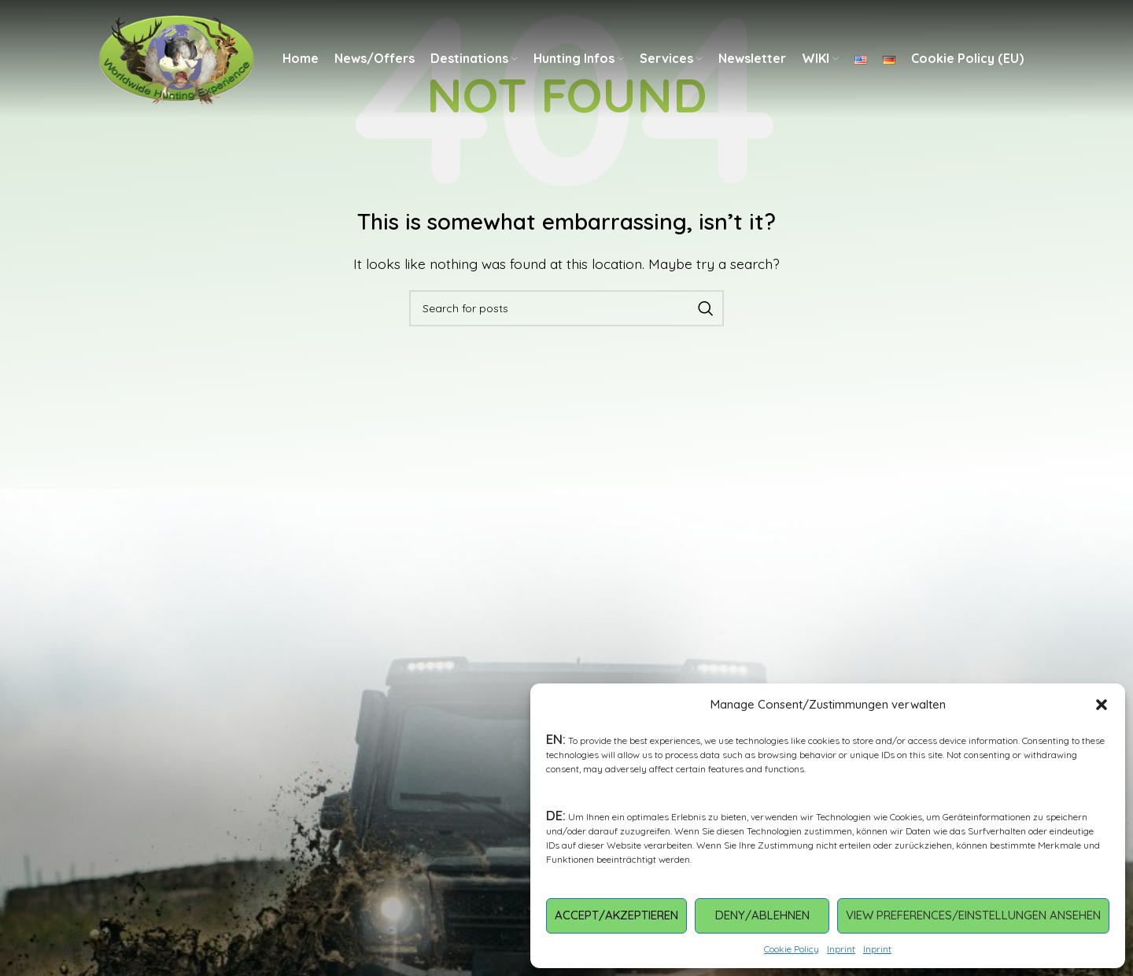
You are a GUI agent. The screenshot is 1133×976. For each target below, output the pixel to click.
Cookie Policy (791, 949)
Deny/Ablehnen (762, 915)
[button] (1101, 705)
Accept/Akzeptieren (616, 915)
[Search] (566, 308)
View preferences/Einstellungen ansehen (973, 915)
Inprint (841, 949)
